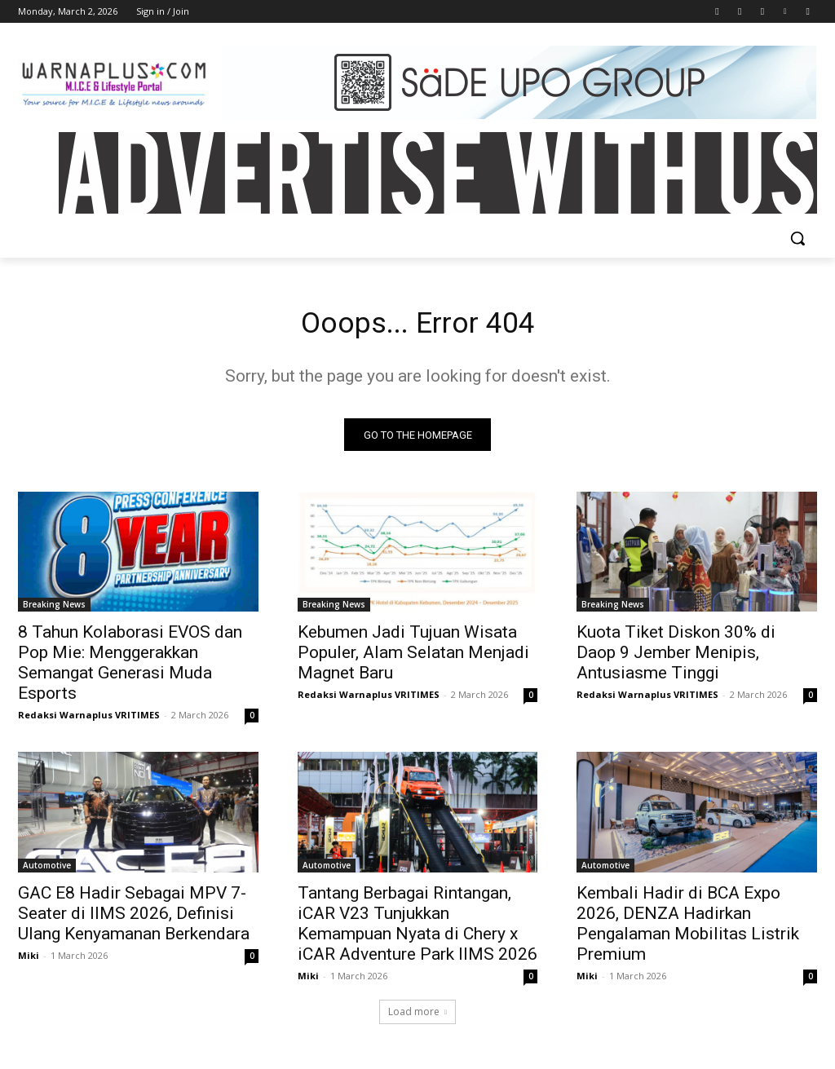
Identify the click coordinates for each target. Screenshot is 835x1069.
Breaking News (54, 610)
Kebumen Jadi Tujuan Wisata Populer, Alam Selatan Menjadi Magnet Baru (413, 658)
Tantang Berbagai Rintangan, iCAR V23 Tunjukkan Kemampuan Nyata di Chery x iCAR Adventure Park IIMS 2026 (417, 929)
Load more (417, 1017)
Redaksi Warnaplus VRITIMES (89, 720)
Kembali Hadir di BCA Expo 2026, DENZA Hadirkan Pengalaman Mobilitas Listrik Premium (688, 929)
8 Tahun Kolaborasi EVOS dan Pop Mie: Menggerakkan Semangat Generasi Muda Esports (130, 668)
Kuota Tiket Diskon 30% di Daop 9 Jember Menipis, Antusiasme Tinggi (676, 658)
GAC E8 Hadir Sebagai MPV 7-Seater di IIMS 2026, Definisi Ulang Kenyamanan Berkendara (134, 919)
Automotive (47, 871)
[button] (797, 238)
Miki (28, 961)
